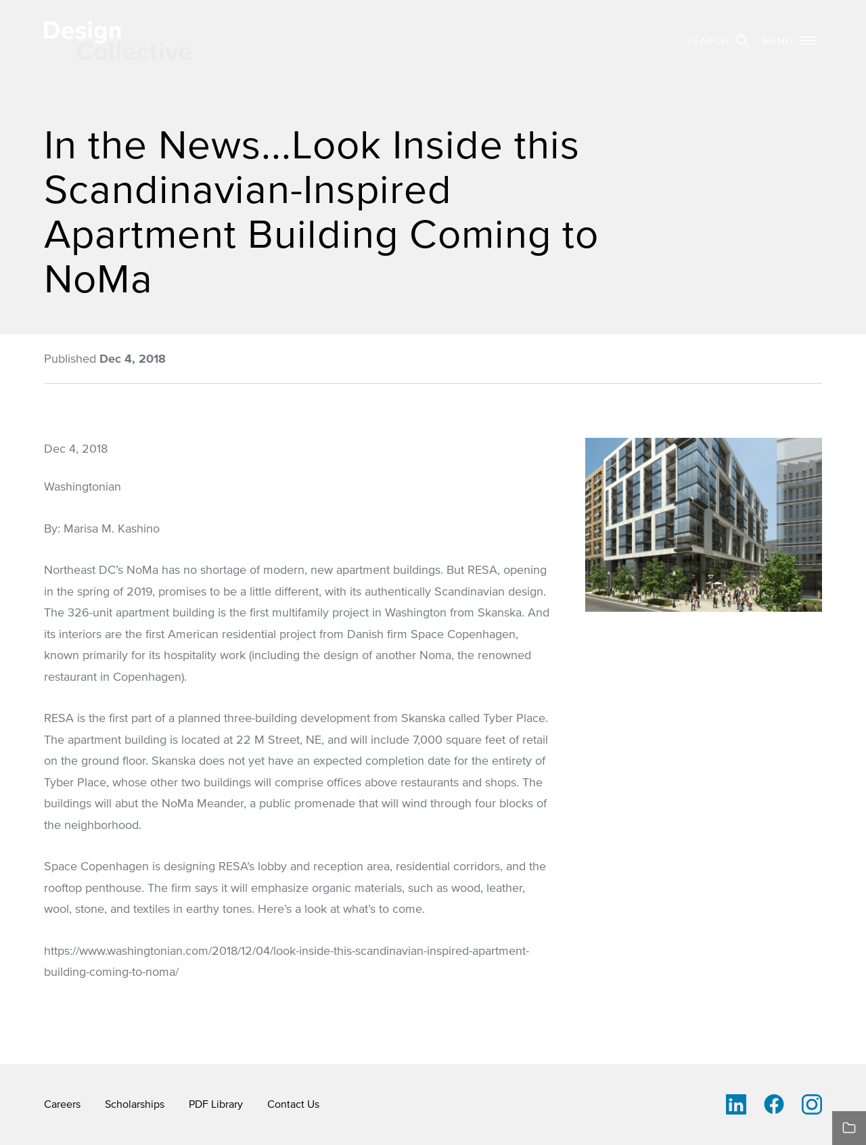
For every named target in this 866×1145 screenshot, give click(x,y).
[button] (788, 40)
